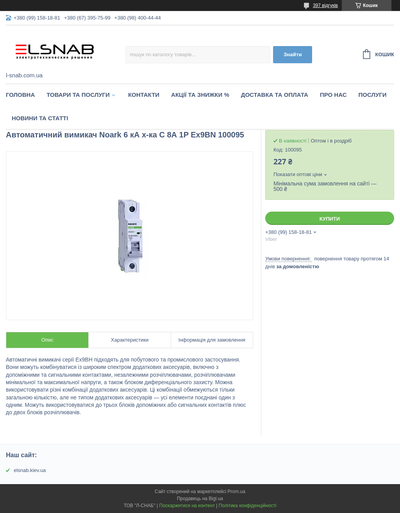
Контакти (143, 95)
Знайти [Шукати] (293, 54)
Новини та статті (40, 118)
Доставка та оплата (274, 95)
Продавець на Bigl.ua (200, 498)
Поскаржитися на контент (187, 505)
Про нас (333, 95)
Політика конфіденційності (248, 505)
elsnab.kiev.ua (30, 470)
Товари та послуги (78, 95)
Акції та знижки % (200, 95)
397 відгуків (325, 5)
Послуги (373, 95)
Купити (330, 219)
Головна (20, 95)
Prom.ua (236, 491)
